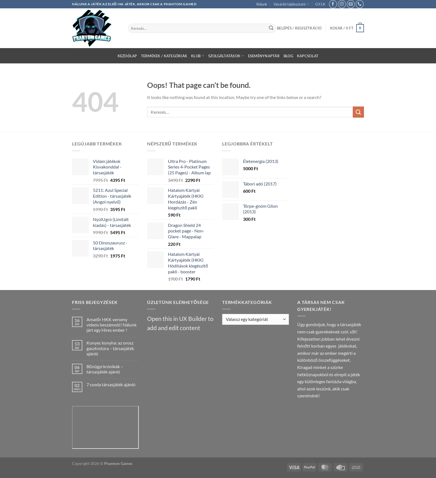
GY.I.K (320, 4)
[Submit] (271, 28)
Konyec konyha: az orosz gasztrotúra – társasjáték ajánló (110, 348)
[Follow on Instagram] (342, 4)
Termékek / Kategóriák (164, 56)
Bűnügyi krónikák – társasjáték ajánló (104, 369)
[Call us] (360, 4)
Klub (197, 55)
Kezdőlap (127, 56)
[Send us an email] (351, 4)
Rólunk (261, 4)
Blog (288, 56)
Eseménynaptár (264, 56)
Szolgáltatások (226, 55)
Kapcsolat (307, 56)
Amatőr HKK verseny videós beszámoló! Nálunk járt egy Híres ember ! (111, 325)
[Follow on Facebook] (333, 4)
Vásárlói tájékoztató (291, 4)
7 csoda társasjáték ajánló (110, 384)
